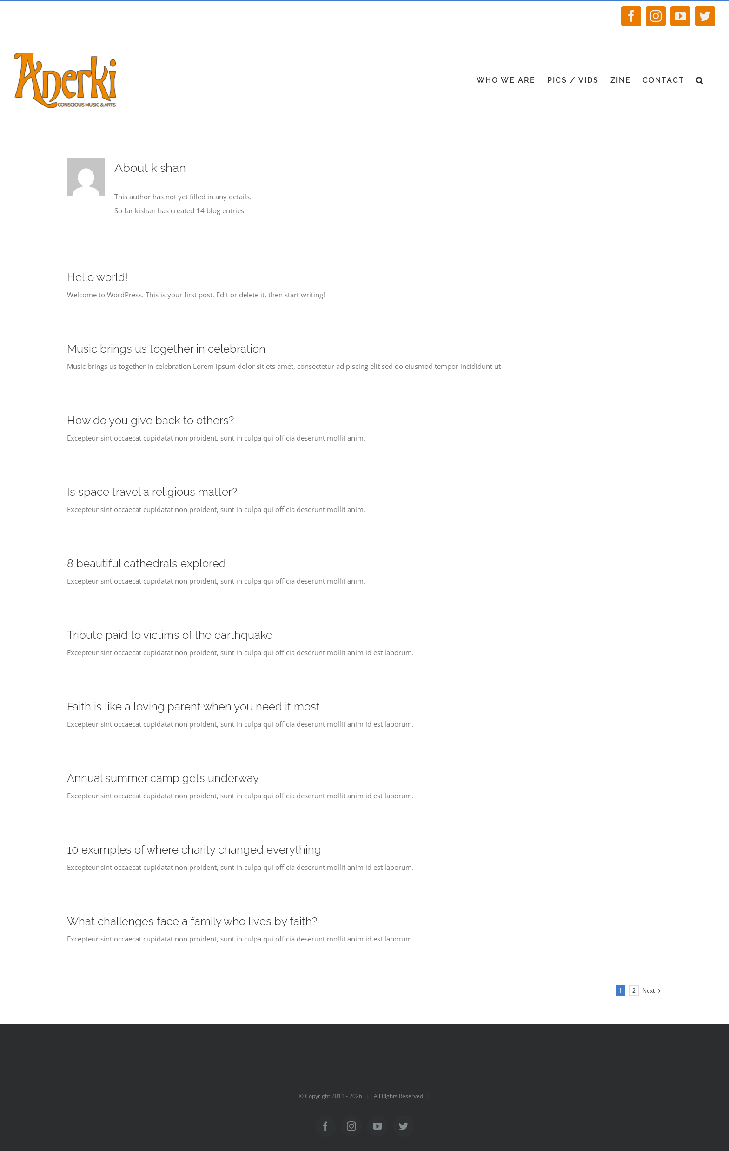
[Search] (699, 80)
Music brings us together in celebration (166, 348)
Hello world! (97, 277)
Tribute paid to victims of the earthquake (169, 635)
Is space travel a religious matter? (152, 492)
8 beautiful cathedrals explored (146, 563)
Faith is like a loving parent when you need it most (193, 706)
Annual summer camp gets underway (163, 778)
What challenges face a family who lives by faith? (192, 921)
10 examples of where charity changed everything (194, 849)
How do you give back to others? (150, 420)
